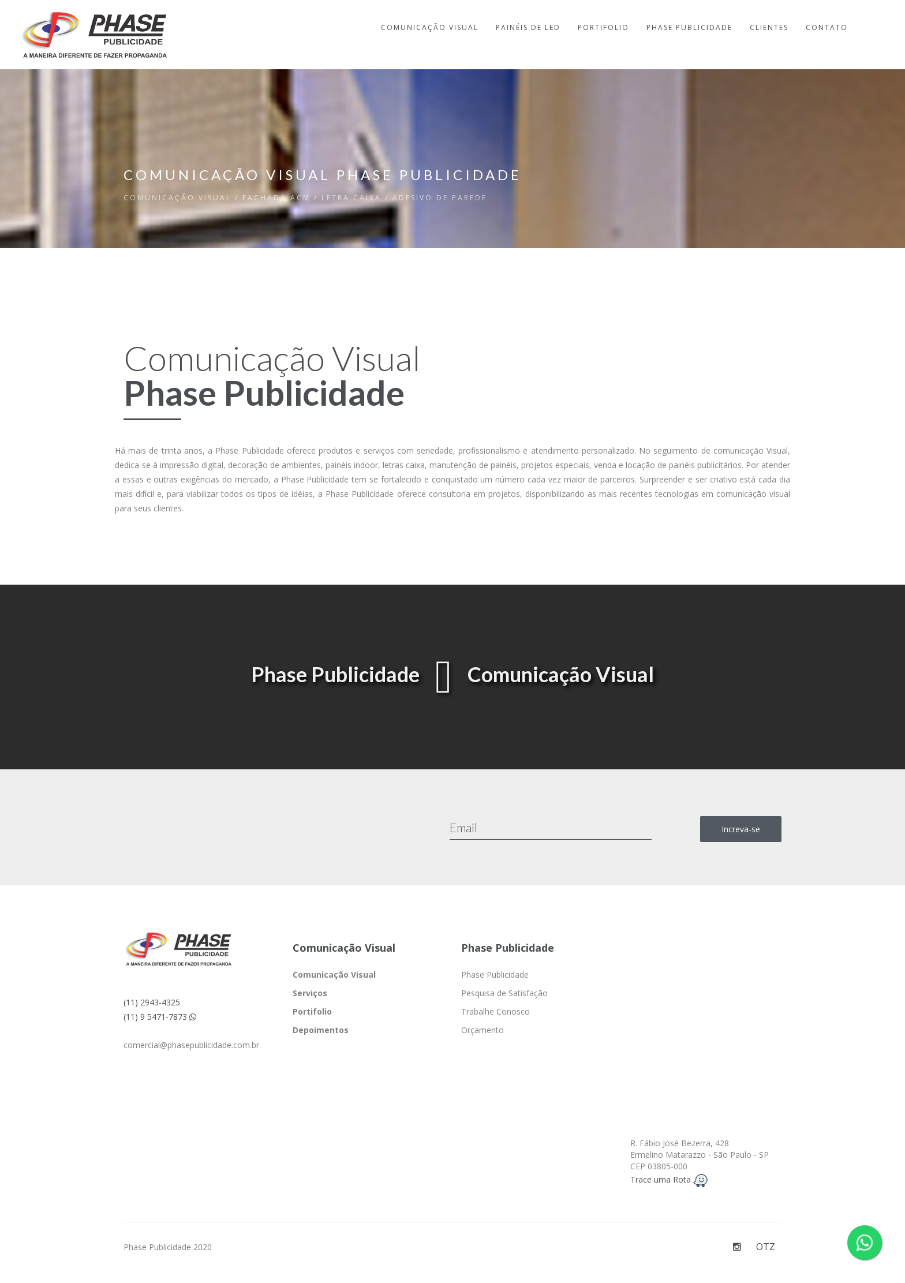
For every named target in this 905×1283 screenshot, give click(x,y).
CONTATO (827, 27)
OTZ (765, 1246)
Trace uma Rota (669, 1179)
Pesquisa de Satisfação (504, 993)
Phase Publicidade (495, 974)
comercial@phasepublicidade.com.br (191, 1044)
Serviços (310, 993)
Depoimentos (321, 1029)
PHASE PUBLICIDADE (689, 27)
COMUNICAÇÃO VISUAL (429, 27)
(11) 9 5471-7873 (160, 1016)
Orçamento (482, 1029)
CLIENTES (769, 27)
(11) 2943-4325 (152, 1002)
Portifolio (312, 1011)
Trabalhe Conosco (495, 1011)
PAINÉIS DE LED (528, 27)
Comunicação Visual (334, 974)
